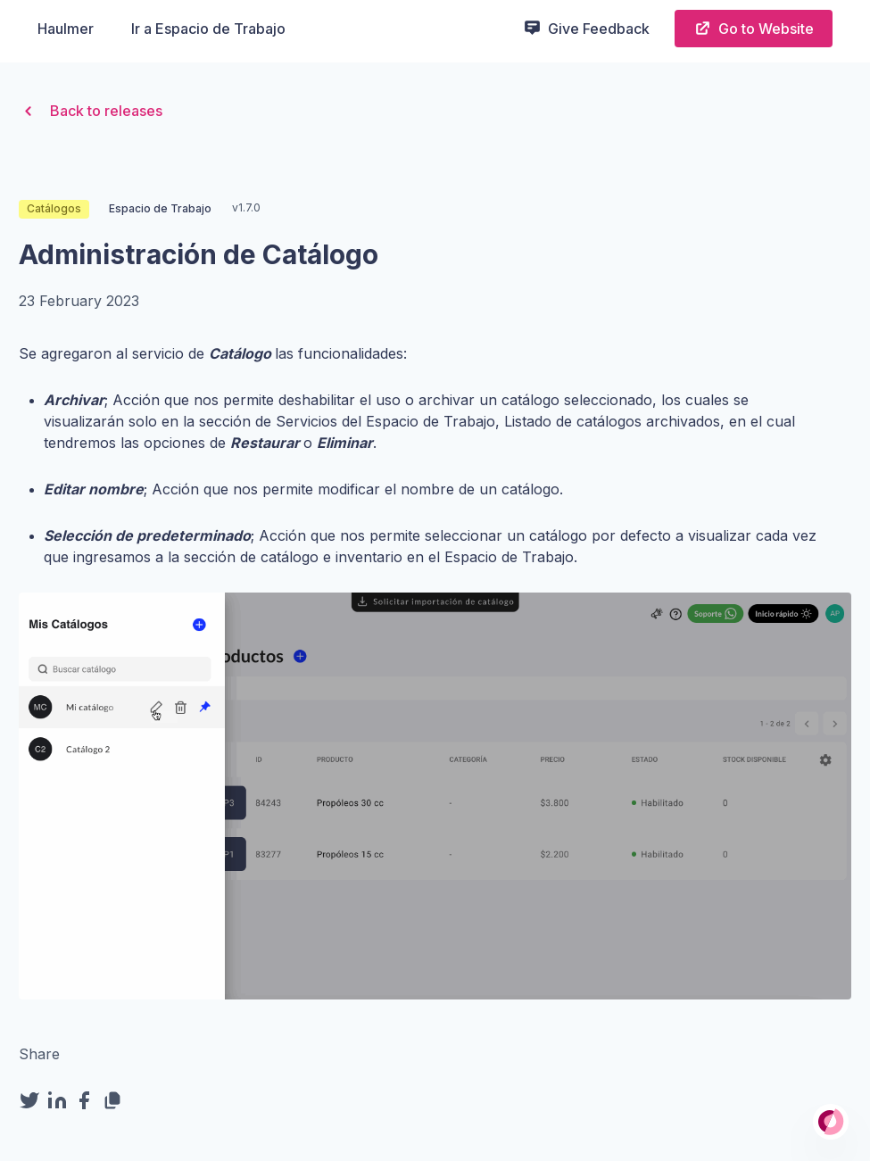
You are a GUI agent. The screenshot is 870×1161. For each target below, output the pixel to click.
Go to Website (753, 28)
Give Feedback (586, 27)
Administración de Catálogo (198, 254)
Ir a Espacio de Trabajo (208, 28)
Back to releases (90, 111)
